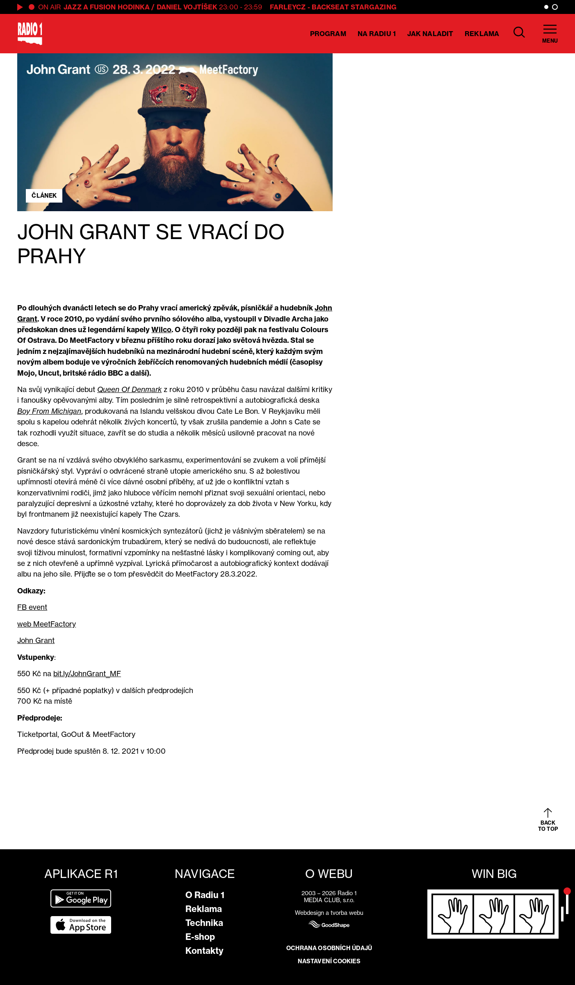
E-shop (200, 936)
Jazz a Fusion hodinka (107, 7)
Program (328, 34)
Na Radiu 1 (377, 34)
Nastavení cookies (329, 961)
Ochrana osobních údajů (329, 948)
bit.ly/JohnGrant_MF (87, 673)
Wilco (161, 329)
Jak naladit (430, 34)
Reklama (482, 34)
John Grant (36, 640)
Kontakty (204, 950)
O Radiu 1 (204, 895)
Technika (204, 922)
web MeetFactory (46, 624)
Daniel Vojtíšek (187, 7)
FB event (32, 607)
